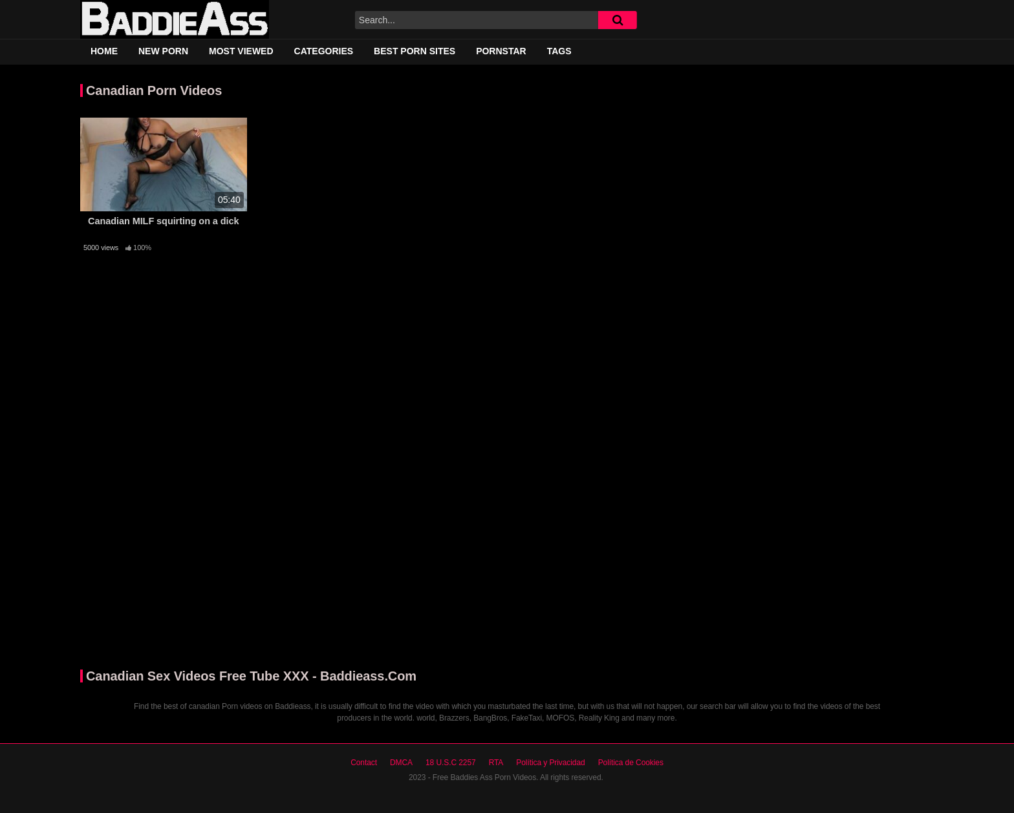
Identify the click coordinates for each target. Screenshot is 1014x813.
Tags (559, 51)
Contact (364, 762)
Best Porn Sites (414, 51)
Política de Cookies (630, 762)
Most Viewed (241, 51)
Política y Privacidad (550, 762)
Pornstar (501, 51)
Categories (324, 51)
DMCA (401, 762)
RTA (496, 762)
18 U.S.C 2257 (451, 762)
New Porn (163, 51)
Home (104, 51)
